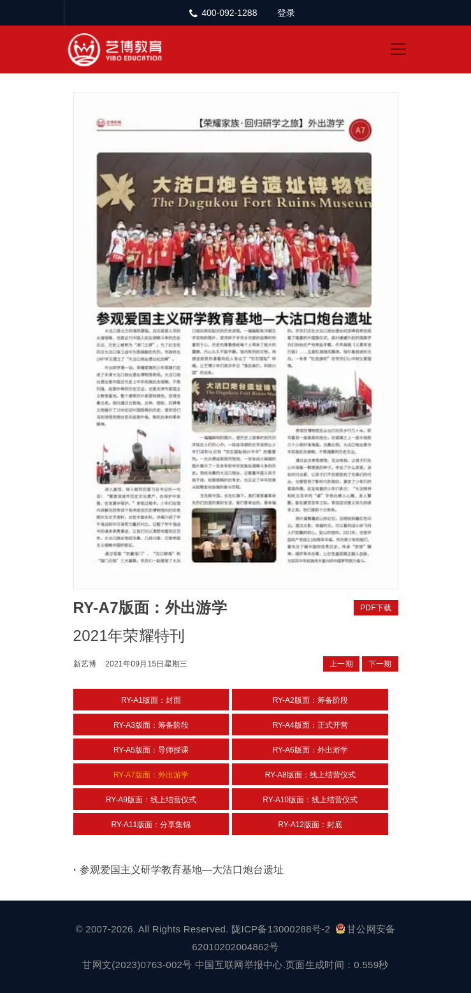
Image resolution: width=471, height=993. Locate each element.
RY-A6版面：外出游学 (310, 750)
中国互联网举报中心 (239, 964)
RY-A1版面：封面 (151, 700)
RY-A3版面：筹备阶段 (151, 725)
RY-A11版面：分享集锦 (151, 824)
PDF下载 (376, 607)
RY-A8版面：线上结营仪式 (310, 774)
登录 (286, 13)
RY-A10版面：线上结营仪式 (310, 799)
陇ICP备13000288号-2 (282, 928)
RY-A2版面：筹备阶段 (310, 700)
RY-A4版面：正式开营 (310, 725)
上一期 (341, 663)
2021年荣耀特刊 (129, 635)
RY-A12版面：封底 (310, 824)
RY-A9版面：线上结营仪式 (151, 799)
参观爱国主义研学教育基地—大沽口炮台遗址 (182, 869)
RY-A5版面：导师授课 (151, 750)
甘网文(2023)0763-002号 (137, 964)
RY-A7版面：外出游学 (151, 774)
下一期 (380, 663)
